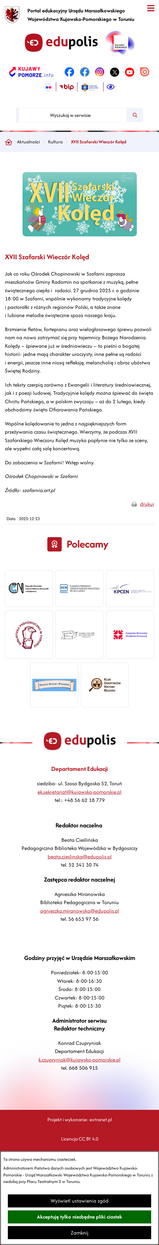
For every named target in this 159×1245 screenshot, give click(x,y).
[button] (80, 234)
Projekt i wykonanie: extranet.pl (79, 1119)
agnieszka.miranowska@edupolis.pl (79, 911)
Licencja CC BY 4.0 (79, 1138)
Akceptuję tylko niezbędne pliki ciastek (79, 1217)
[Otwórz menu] (150, 8)
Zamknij (79, 1233)
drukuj (147, 504)
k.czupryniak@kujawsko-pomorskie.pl (79, 1059)
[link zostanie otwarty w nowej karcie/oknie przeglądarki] (31, 72)
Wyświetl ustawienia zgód (79, 1201)
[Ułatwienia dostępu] (110, 87)
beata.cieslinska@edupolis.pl (80, 856)
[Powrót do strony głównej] (8, 142)
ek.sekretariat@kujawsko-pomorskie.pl (79, 792)
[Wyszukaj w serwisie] (73, 115)
